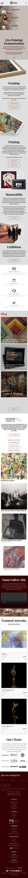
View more (14, 409)
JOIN (5, 785)
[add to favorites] (2, 659)
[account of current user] (26, 2)
